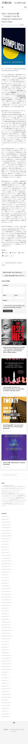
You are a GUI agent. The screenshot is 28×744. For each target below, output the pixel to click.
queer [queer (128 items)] (12, 500)
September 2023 (7, 602)
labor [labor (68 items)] (5, 496)
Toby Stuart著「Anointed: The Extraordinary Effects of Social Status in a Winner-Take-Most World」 (13, 389)
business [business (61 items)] (18, 488)
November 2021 (6, 663)
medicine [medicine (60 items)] (15, 496)
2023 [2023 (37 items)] (2, 486)
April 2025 (5, 549)
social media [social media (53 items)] (19, 501)
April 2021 (5, 683)
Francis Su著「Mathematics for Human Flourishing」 (14, 463)
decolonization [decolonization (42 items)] (10, 490)
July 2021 (5, 675)
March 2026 (6, 519)
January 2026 (6, 524)
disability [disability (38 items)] (14, 490)
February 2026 (6, 522)
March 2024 (6, 586)
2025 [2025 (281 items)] (11, 486)
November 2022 (6, 630)
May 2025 (5, 547)
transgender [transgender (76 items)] (16, 504)
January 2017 (6, 713)
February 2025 (6, 555)
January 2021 (6, 691)
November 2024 (6, 563)
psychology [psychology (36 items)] (7, 500)
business (19, 262)
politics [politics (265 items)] (19, 498)
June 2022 (5, 644)
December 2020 (6, 694)
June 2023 (5, 611)
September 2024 (7, 569)
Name (5, 295)
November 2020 (6, 697)
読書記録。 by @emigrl (14, 2)
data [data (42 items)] (6, 490)
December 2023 (6, 594)
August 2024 (6, 572)
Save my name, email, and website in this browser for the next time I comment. (14, 306)
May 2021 (5, 680)
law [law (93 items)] (8, 496)
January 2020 (6, 705)
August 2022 (6, 638)
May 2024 (5, 580)
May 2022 (5, 647)
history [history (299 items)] (11, 493)
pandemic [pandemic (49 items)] (8, 498)
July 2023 (5, 608)
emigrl (17, 25)
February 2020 (6, 702)
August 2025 (6, 538)
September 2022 (7, 636)
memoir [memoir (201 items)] (21, 496)
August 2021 (6, 672)
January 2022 (6, 658)
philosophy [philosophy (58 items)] (13, 498)
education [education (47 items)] (10, 492)
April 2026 (5, 516)
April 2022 (5, 649)
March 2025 (6, 552)
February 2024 (6, 588)
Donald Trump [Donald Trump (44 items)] (19, 490)
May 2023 (5, 613)
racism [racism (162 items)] (16, 500)
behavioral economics (10, 262)
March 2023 (6, 619)
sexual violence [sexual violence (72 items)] (9, 502)
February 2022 (6, 655)
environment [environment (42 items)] (15, 492)
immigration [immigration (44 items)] (17, 494)
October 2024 (6, 566)
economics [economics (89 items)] (4, 492)
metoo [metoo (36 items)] (25, 496)
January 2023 (6, 624)
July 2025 (5, 541)
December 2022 (6, 627)
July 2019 (5, 711)
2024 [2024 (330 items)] (6, 486)
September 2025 (7, 536)
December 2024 (6, 561)
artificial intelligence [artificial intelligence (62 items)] (19, 486)
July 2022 (5, 641)
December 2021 (6, 661)
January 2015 (6, 716)
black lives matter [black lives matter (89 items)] (10, 488)
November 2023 (6, 597)
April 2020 (5, 699)
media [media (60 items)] (11, 496)
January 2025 (6, 558)
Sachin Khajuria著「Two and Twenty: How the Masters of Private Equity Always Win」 (13, 426)
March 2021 (6, 686)
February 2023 (6, 622)
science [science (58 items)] (24, 500)
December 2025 (6, 527)
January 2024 (6, 591)
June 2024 (5, 577)
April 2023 (5, 616)
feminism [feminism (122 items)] (4, 494)
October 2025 (6, 533)
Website (5, 300)
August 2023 (6, 605)
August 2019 (6, 708)
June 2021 (5, 677)
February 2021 (6, 688)
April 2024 (5, 583)
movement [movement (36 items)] (3, 498)
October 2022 (6, 633)
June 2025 (5, 544)
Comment (6, 285)
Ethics (21, 25)
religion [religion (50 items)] (20, 500)
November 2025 (6, 530)
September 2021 (7, 669)
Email (16, 295)
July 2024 (5, 574)
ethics (3, 265)
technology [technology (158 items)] (8, 504)
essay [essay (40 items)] (19, 492)
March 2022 (6, 652)
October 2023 (6, 599)
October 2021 (6, 666)
